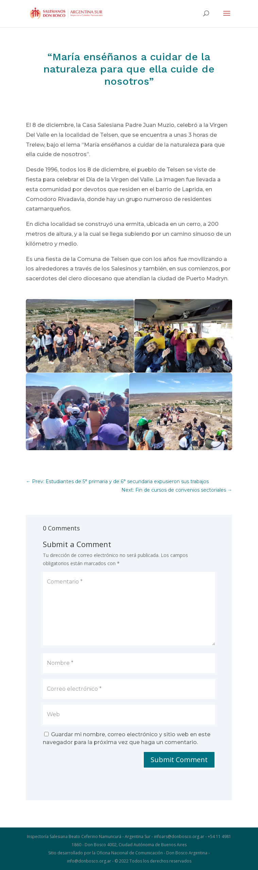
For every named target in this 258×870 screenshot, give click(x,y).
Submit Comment (179, 759)
